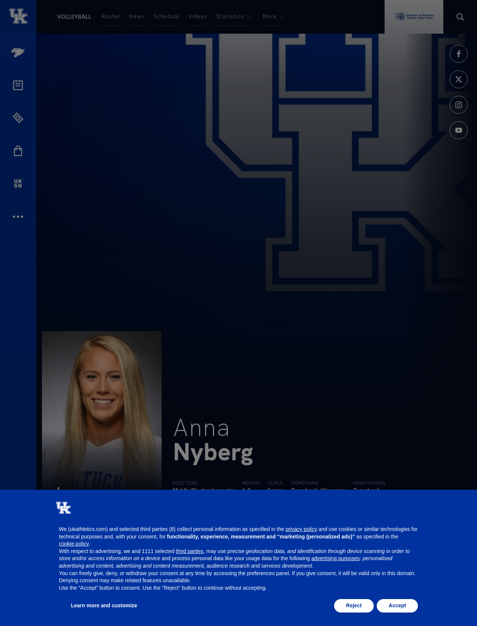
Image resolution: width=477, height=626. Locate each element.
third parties (189, 551)
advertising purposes (335, 558)
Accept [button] (397, 605)
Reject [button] (354, 605)
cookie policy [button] (74, 544)
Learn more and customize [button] (104, 605)
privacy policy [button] (301, 529)
